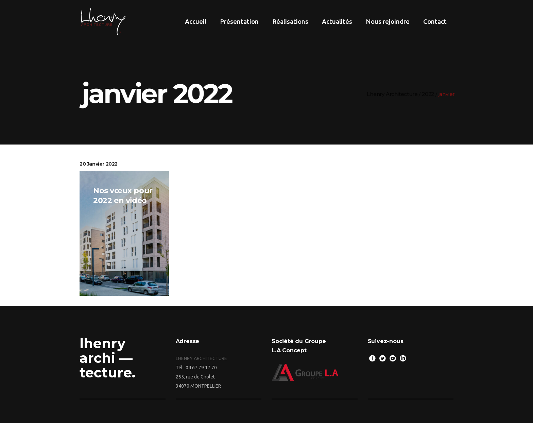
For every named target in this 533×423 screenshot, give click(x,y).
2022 (431, 94)
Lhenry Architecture (394, 94)
